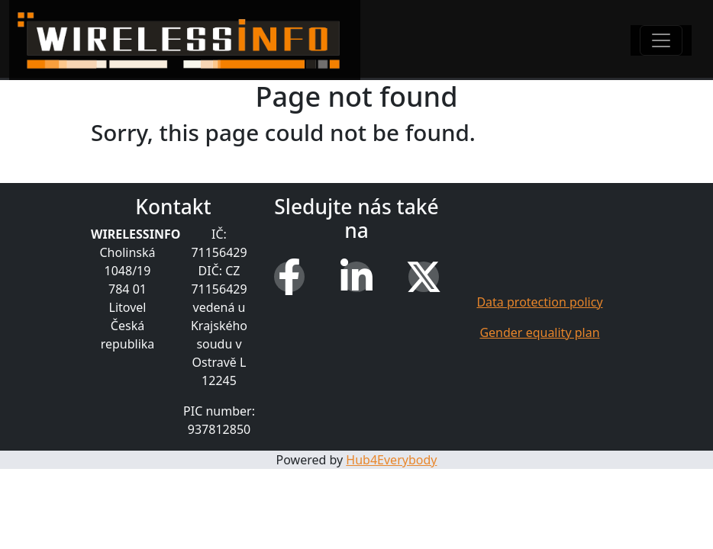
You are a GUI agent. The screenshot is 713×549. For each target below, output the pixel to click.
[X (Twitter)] (423, 277)
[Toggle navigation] (661, 40)
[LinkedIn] (356, 277)
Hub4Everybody (391, 459)
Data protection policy (539, 302)
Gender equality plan (539, 332)
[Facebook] (289, 277)
